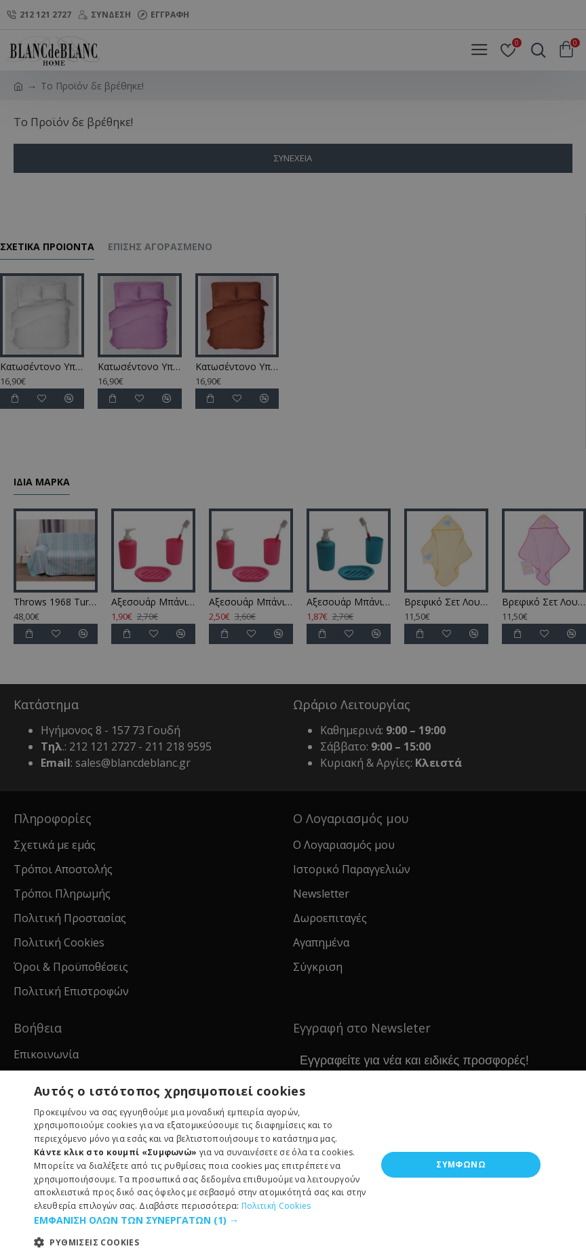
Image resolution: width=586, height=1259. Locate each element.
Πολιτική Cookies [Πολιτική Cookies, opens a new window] (276, 1206)
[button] (200, 1220)
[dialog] (293, 629)
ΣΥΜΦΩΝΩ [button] (461, 1164)
